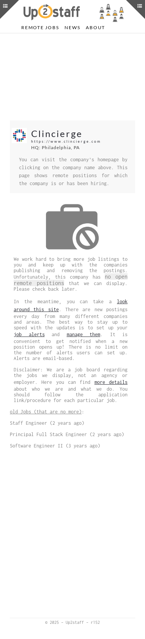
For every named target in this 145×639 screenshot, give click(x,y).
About (95, 27)
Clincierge (57, 133)
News (72, 27)
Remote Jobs (40, 27)
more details (111, 382)
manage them (84, 334)
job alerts (29, 334)
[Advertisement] (72, 77)
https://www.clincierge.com (66, 141)
